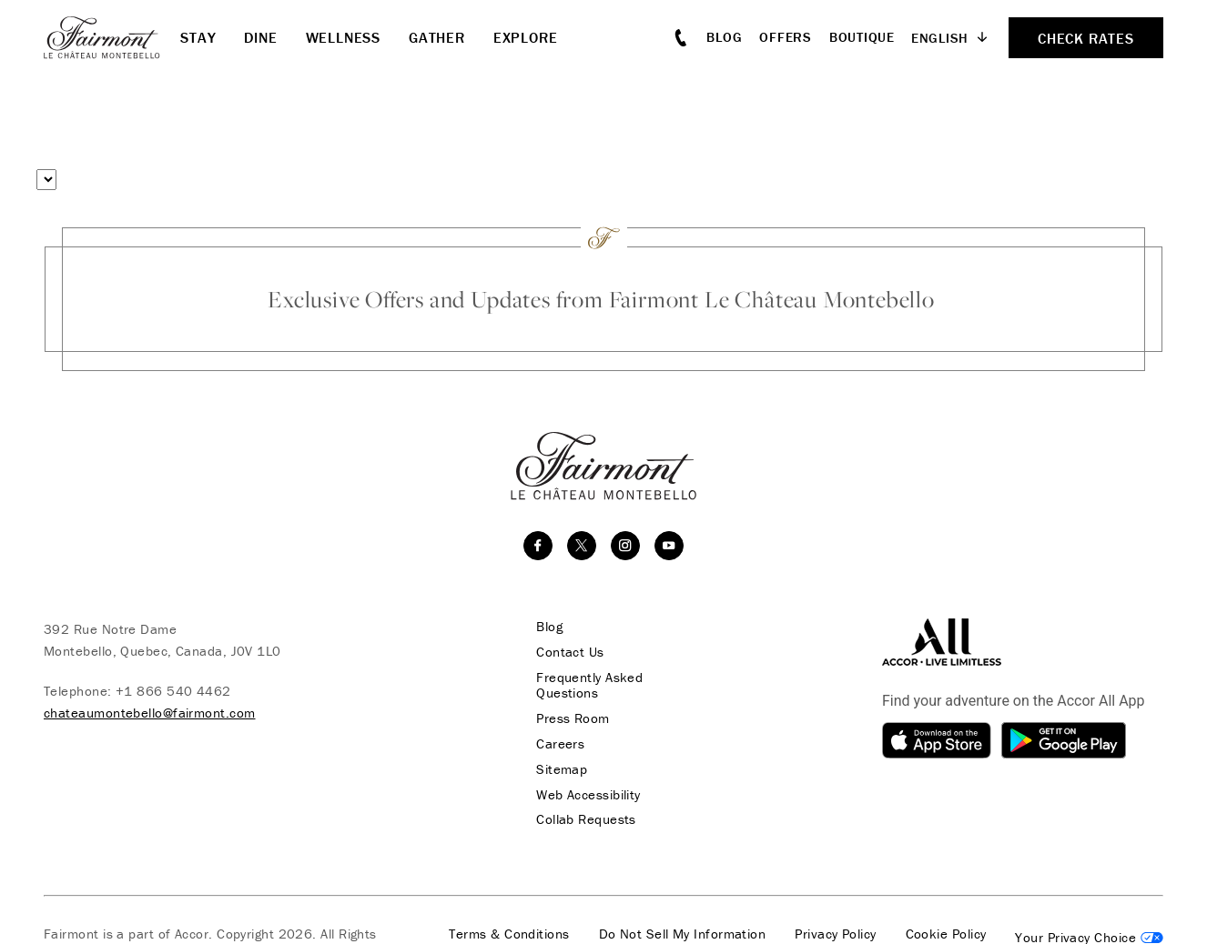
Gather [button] (437, 37)
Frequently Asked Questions (586, 685)
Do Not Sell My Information (682, 936)
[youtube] (669, 545)
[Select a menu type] (46, 179)
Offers (785, 36)
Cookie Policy (946, 936)
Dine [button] (260, 37)
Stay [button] (198, 37)
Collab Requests (583, 821)
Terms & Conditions (509, 936)
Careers (557, 745)
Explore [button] (525, 37)
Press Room (570, 719)
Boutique (862, 36)
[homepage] (112, 37)
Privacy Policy (835, 936)
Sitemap (558, 770)
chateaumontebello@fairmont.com (150, 712)
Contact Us (567, 652)
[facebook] (538, 545)
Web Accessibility (585, 796)
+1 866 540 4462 (173, 690)
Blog (724, 36)
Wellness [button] (343, 37)
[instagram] (625, 545)
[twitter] (581, 545)
